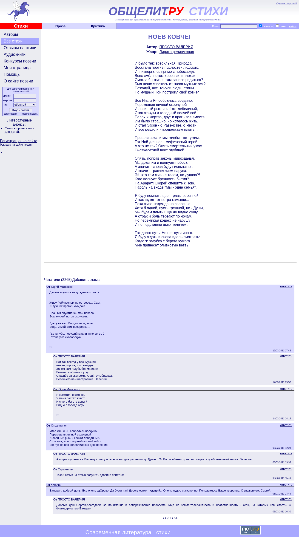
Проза (60, 26)
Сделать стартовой (286, 3)
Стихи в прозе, (15, 128)
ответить (286, 286)
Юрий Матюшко (62, 286)
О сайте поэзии (18, 81)
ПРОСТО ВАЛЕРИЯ (176, 47)
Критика (98, 26)
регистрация (10, 114)
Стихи (21, 25)
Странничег (59, 425)
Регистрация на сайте (18, 141)
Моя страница (17, 67)
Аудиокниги (15, 54)
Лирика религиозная (176, 52)
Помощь (12, 74)
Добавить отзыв (86, 280)
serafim (56, 485)
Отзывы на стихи (20, 47)
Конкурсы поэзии (20, 61)
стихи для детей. (19, 130)
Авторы (11, 34)
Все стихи (13, 41)
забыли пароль (30, 114)
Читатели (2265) (58, 280)
